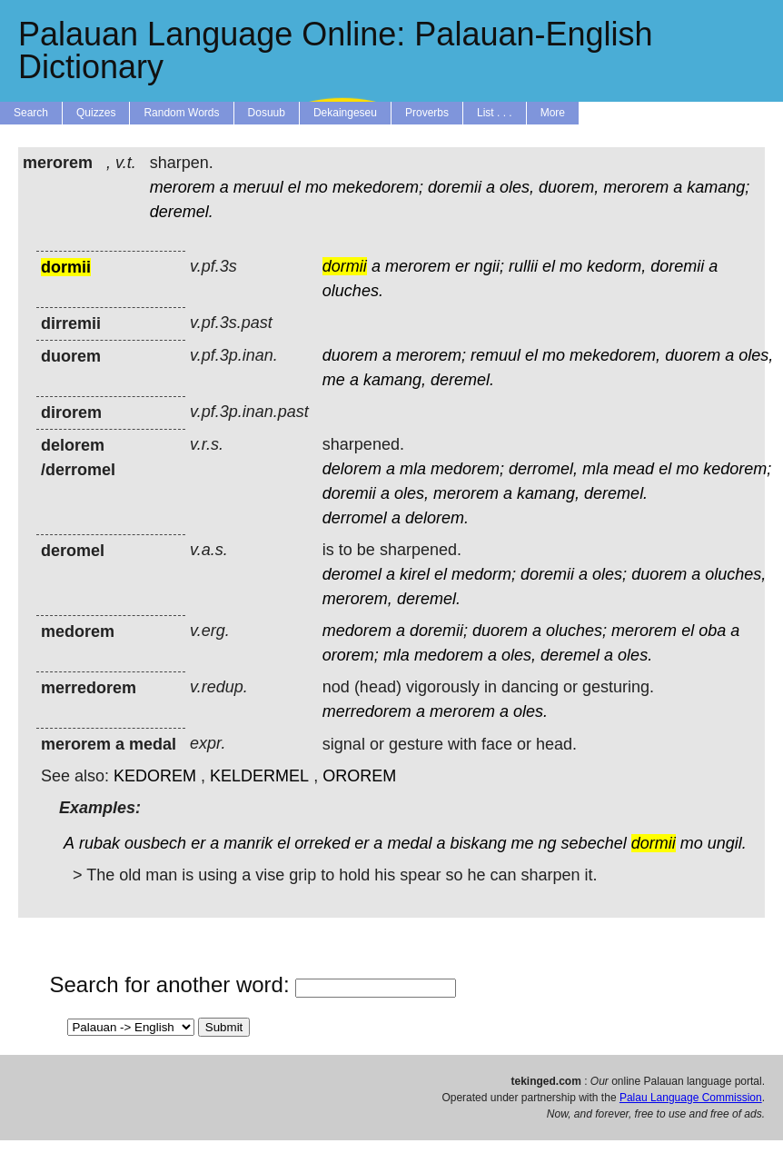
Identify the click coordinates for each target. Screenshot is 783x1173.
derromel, (543, 469)
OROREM (359, 776)
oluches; (576, 630)
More (552, 112)
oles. (635, 655)
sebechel (594, 843)
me (333, 380)
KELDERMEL (259, 776)
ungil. (727, 843)
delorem (352, 469)
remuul (495, 355)
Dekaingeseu (345, 112)
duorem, (569, 187)
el (294, 187)
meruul (258, 187)
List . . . (494, 112)
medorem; (467, 469)
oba (712, 630)
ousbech (155, 843)
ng (548, 843)
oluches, (735, 574)
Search (31, 112)
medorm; (483, 574)
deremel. (181, 212)
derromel (354, 518)
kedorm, (616, 266)
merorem (182, 187)
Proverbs (427, 112)
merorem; (431, 355)
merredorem (366, 711)
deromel (352, 574)
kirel (415, 574)
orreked (322, 843)
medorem (357, 630)
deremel (570, 655)
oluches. (352, 291)
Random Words (181, 112)
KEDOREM (155, 776)
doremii (454, 187)
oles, (517, 187)
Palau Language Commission (690, 1097)
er (462, 266)
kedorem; (737, 469)
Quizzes (95, 112)
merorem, (357, 599)
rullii (523, 266)
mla (413, 469)
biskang (478, 843)
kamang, (394, 380)
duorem (350, 355)
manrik (248, 843)
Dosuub (266, 112)
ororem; (350, 655)
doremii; (439, 630)
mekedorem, (615, 355)
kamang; (718, 187)
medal (409, 843)
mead (633, 469)
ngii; (489, 266)
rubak (99, 843)
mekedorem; (377, 187)
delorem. (437, 518)
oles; (609, 574)
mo (316, 187)
